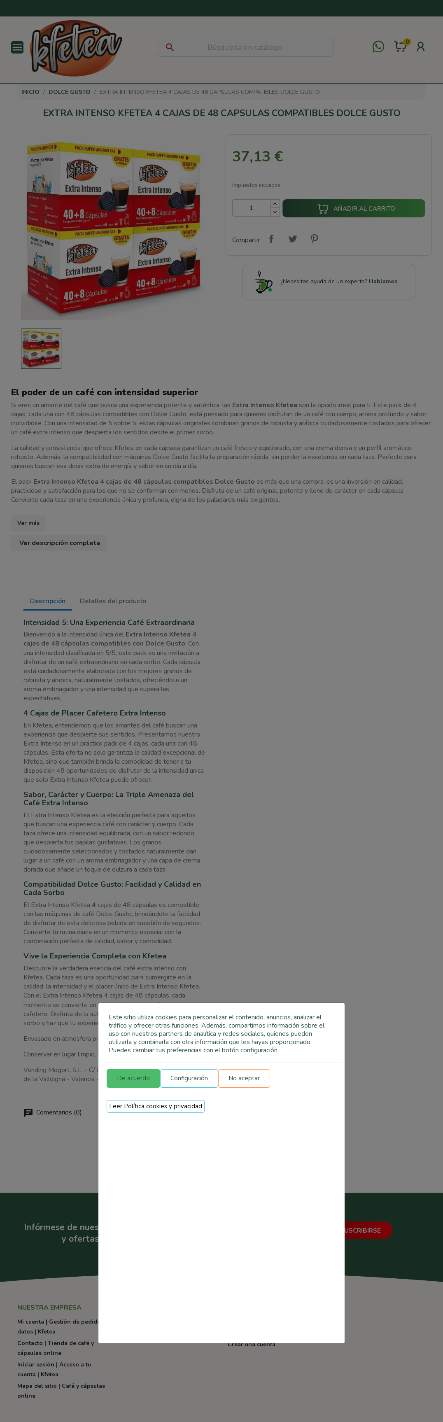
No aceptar (244, 1078)
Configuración (189, 1078)
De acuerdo (133, 1078)
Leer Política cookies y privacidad (155, 1106)
